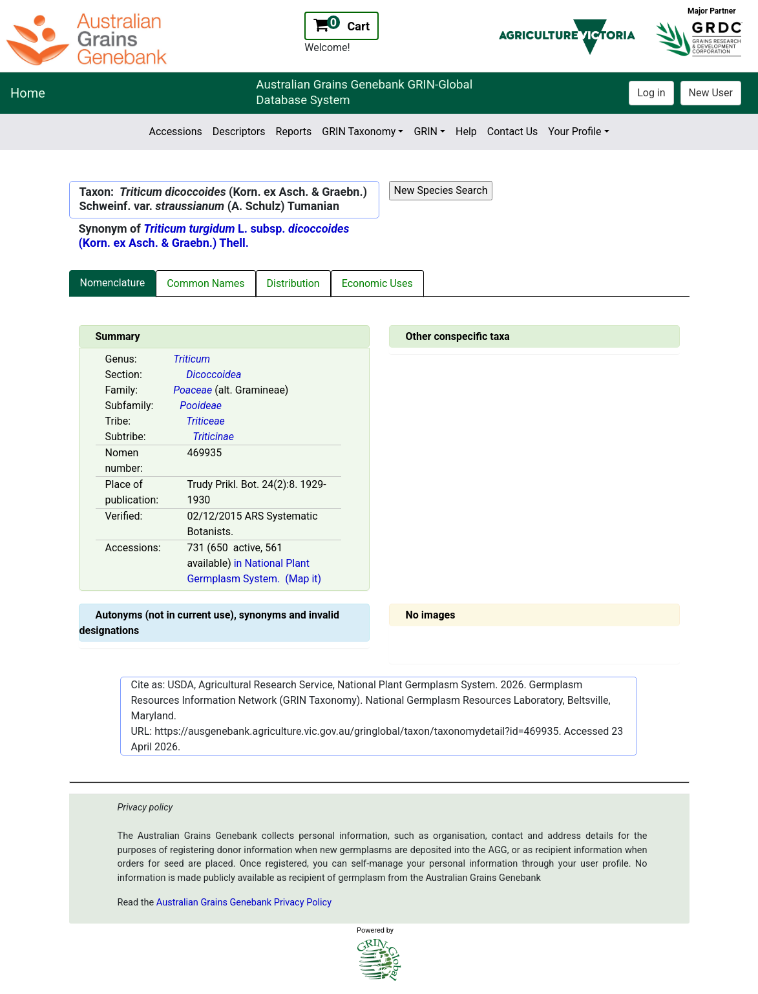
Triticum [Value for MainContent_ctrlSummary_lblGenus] (191, 359)
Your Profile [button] (574, 131)
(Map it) (303, 579)
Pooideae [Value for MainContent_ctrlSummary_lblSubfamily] (201, 405)
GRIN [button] (425, 131)
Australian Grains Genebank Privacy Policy (244, 902)
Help (466, 131)
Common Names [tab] (205, 283)
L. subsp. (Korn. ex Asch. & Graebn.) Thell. (214, 235)
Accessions (175, 131)
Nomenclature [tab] (112, 283)
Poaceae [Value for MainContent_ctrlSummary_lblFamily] (192, 390)
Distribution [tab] (293, 283)
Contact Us (512, 131)
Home (27, 93)
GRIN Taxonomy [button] (358, 131)
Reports (294, 131)
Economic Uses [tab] (377, 283)
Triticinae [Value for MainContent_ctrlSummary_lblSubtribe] (213, 436)
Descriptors (239, 131)
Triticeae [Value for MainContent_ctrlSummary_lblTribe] (205, 421)
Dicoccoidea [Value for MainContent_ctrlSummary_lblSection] (213, 374)
